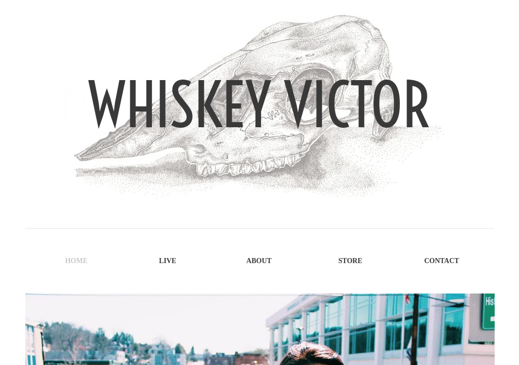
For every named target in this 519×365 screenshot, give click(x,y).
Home (76, 261)
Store (350, 261)
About (259, 261)
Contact (441, 261)
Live (167, 261)
